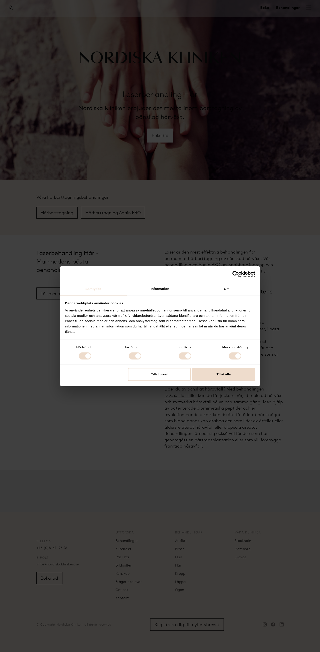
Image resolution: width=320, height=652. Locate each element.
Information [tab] (160, 289)
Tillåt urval (159, 374)
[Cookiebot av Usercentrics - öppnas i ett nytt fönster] (235, 274)
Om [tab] (226, 289)
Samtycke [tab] (93, 289)
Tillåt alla (223, 374)
